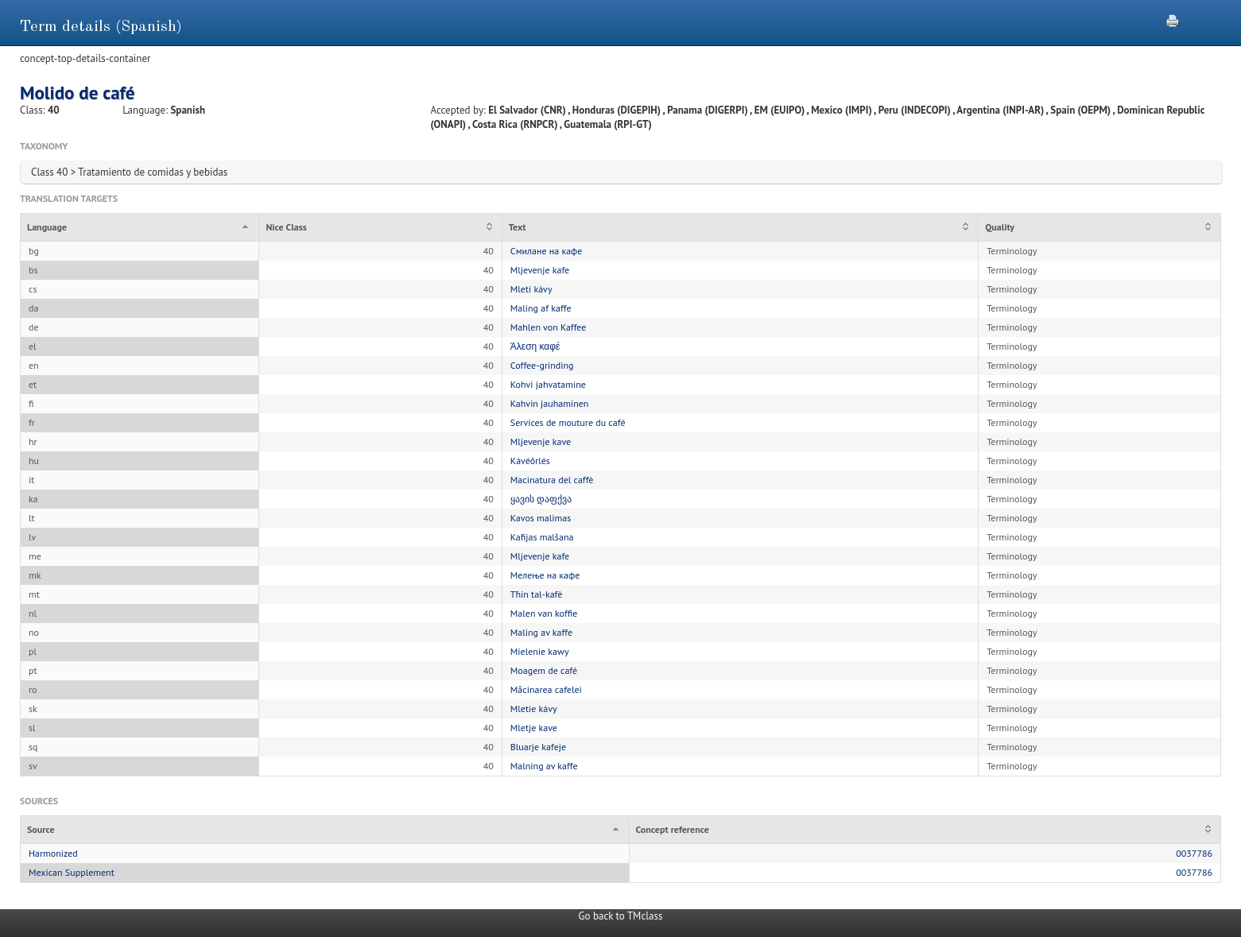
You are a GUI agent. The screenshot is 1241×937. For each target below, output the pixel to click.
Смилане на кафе (546, 251)
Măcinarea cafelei (546, 689)
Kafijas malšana (542, 537)
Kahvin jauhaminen (549, 403)
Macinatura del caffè (552, 480)
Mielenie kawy (539, 651)
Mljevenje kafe (539, 270)
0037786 (1194, 853)
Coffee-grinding (542, 365)
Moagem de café (543, 670)
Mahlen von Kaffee (548, 327)
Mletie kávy (533, 708)
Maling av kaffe (541, 632)
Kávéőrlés (530, 461)
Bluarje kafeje (538, 747)
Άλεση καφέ (535, 346)
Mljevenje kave (540, 441)
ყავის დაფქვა (541, 499)
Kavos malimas (540, 518)
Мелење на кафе (545, 575)
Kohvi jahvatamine (548, 384)
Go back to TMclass (621, 916)
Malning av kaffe (544, 766)
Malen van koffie (543, 613)
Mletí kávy (531, 289)
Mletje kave (533, 728)
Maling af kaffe (541, 308)
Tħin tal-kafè (536, 594)
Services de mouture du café (568, 422)
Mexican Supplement (71, 872)
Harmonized (53, 853)
